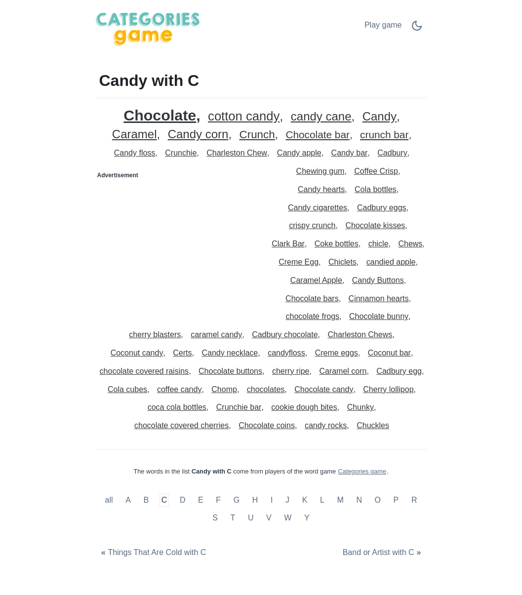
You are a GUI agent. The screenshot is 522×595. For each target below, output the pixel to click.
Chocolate (159, 115)
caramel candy (216, 334)
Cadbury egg (399, 371)
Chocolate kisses (375, 225)
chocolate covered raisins (144, 371)
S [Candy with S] (215, 518)
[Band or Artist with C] (383, 552)
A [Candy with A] (128, 500)
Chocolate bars (312, 298)
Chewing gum (320, 171)
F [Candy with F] (218, 500)
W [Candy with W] (287, 518)
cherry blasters (155, 334)
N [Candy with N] (359, 500)
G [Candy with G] (237, 500)
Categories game (362, 471)
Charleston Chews (359, 334)
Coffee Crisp (376, 171)
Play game (383, 25)
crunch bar (384, 135)
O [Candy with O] (378, 500)
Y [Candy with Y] (307, 518)
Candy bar (349, 153)
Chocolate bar (317, 135)
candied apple (391, 262)
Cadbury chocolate (285, 334)
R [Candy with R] (414, 500)
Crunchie (181, 153)
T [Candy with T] (233, 518)
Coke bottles (337, 243)
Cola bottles (376, 189)
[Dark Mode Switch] (416, 29)
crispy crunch (312, 225)
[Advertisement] (178, 245)
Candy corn (198, 134)
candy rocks (326, 425)
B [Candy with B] (146, 500)
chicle (378, 243)
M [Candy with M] (340, 500)
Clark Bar (288, 243)
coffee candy (179, 389)
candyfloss (286, 353)
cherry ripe (291, 371)
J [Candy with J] (287, 500)
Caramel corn (342, 371)
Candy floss (135, 153)
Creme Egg (299, 262)
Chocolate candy (323, 389)
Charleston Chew (236, 153)
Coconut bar (389, 353)
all (110, 500)
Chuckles (373, 425)
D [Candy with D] (183, 500)
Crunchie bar (239, 407)
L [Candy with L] (322, 500)
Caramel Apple (316, 280)
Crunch (257, 135)
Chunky (360, 407)
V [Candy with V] (269, 518)
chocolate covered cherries (181, 425)
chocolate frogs (313, 316)
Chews (410, 243)
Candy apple (299, 153)
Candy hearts (321, 189)
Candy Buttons (378, 280)
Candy (379, 117)
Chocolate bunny (378, 316)
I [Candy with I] (272, 500)
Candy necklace (229, 353)
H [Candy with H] (255, 500)
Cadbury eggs (381, 207)
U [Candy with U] (251, 518)
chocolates (266, 389)
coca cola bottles (177, 407)
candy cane (321, 117)
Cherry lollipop (388, 389)
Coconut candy (137, 353)
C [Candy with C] (164, 500)
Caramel (134, 134)
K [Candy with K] (305, 500)
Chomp (224, 389)
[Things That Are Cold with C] (152, 552)
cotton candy (244, 116)
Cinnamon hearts (379, 298)
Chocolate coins (267, 425)
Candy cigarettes (317, 207)
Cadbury (392, 153)
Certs (182, 353)
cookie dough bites (304, 407)
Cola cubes (127, 389)
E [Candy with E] (200, 500)
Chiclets (342, 262)
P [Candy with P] (396, 500)
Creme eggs (336, 353)
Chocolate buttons (230, 371)
